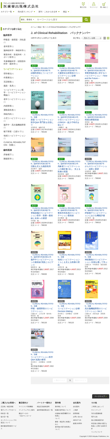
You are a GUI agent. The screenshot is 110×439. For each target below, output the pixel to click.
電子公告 (94, 417)
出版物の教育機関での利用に (63, 416)
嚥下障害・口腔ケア (14, 131)
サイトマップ (96, 410)
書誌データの (27, 415)
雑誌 (65, 12)
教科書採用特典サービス (8, 427)
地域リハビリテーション (15, 137)
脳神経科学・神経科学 (15, 50)
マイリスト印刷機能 (26, 406)
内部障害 (9, 106)
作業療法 (9, 77)
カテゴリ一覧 (6, 12)
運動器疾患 (10, 110)
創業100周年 (77, 423)
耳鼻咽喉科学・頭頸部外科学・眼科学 (15, 62)
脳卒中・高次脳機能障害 (15, 126)
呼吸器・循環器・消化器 (15, 40)
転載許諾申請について (63, 410)
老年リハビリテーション (15, 100)
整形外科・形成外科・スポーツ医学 (15, 55)
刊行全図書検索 (96, 413)
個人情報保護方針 (97, 420)
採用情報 (76, 413)
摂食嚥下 (9, 154)
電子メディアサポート (8, 410)
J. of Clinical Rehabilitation (57, 27)
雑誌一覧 (41, 27)
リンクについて (96, 432)
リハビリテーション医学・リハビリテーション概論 (15, 92)
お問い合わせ (77, 417)
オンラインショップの (9, 421)
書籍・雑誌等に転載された (63, 426)
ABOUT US (77, 420)
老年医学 (9, 46)
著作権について (60, 406)
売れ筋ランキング (25, 12)
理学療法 (9, 73)
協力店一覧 (5, 417)
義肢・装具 (10, 86)
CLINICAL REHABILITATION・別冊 (15, 143)
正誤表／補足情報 (7, 406)
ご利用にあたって (97, 406)
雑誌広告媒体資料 (43, 406)
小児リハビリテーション (15, 119)
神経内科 (9, 114)
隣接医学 (9, 159)
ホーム (33, 27)
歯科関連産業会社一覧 (45, 410)
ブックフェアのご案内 (27, 410)
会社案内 (76, 406)
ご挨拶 (75, 410)
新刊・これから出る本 (48, 12)
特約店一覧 (5, 413)
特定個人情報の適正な (99, 426)
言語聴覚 (9, 82)
